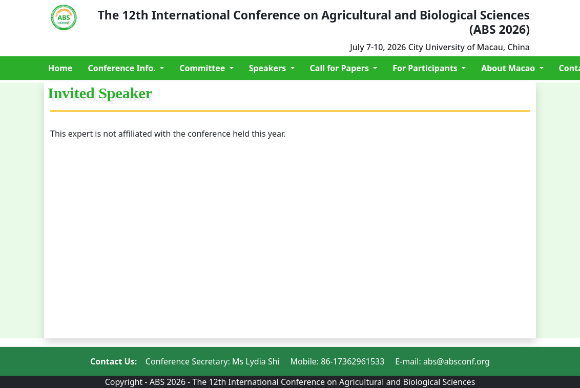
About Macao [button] (509, 68)
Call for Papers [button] (340, 68)
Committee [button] (203, 68)
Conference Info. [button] (123, 68)
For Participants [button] (426, 68)
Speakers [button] (268, 68)
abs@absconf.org (456, 361)
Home (60, 68)
